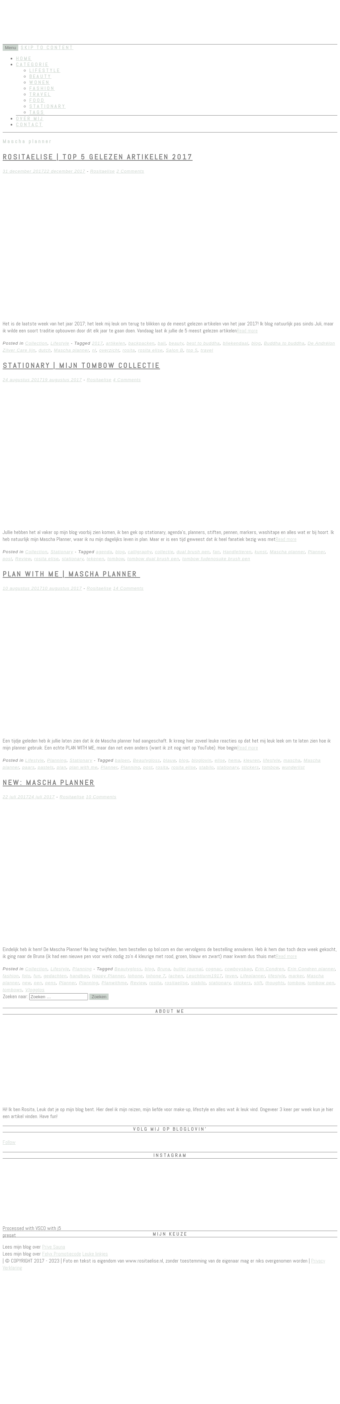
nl (94, 350)
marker (296, 975)
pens (50, 982)
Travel (40, 94)
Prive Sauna (53, 1246)
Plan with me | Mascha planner (71, 573)
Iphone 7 (156, 975)
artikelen (115, 343)
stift (258, 982)
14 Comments (128, 588)
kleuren (251, 760)
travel (207, 350)
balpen (122, 760)
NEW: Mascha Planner (49, 782)
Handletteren (237, 551)
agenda (104, 551)
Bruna (164, 968)
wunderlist (293, 767)
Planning (57, 760)
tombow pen (321, 982)
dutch (45, 350)
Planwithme (114, 982)
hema (234, 760)
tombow (115, 558)
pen (38, 982)
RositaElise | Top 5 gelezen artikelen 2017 (98, 156)
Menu (10, 47)
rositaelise (176, 982)
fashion (11, 975)
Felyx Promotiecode (61, 1253)
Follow (9, 1142)
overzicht (109, 350)
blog (256, 343)
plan (61, 767)
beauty (176, 343)
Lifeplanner (252, 975)
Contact (29, 125)
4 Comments (127, 379)
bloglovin (202, 760)
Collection (36, 343)
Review (23, 558)
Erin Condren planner (311, 968)
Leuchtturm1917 (204, 975)
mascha (292, 760)
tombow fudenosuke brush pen (216, 558)
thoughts (275, 982)
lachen (176, 975)
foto (26, 975)
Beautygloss (146, 760)
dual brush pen (193, 551)
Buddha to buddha (284, 343)
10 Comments (101, 796)
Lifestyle (44, 70)
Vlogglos (34, 989)
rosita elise (150, 350)
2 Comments (130, 171)
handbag (79, 975)
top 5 (192, 350)
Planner (316, 551)
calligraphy (140, 551)
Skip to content (47, 47)
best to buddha (203, 343)
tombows (12, 989)
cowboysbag (238, 968)
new (26, 982)
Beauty (40, 76)
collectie (164, 551)
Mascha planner (71, 350)
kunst (261, 551)
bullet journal (188, 968)
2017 (97, 343)
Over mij (29, 119)
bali (162, 343)
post (7, 558)
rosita (129, 350)
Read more (247, 330)
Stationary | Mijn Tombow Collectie (81, 365)
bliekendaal (235, 343)
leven (231, 975)
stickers (250, 767)
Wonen (39, 82)
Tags (36, 112)
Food (37, 100)
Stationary (47, 106)
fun (37, 975)
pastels (46, 767)
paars (28, 767)
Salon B (174, 350)
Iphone (135, 975)
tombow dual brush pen (153, 558)
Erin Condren (270, 968)
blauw (169, 760)
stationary (72, 558)
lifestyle (271, 760)
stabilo (206, 767)
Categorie (32, 64)
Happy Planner (108, 975)
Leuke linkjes (95, 1253)
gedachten (55, 975)
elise (219, 760)
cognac (214, 968)
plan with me (83, 767)
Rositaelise (102, 171)
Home (24, 58)
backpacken (141, 343)
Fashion (42, 88)
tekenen (95, 558)
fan (216, 551)
